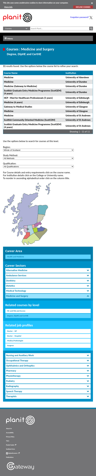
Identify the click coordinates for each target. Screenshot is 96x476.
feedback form (10, 449)
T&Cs (7, 441)
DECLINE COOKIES (83, 7)
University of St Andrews (78, 115)
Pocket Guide (11, 445)
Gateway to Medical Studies (18, 106)
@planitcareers (13, 453)
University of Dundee (76, 81)
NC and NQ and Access (16, 311)
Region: (7, 147)
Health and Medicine (15, 256)
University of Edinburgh (77, 97)
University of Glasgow (77, 106)
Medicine (8, 77)
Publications (9, 457)
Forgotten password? (79, 17)
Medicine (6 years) (13, 102)
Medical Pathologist (15, 340)
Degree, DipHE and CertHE (17, 316)
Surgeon (10, 345)
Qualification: (9, 163)
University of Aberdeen (77, 77)
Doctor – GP (12, 331)
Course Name (11, 73)
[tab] (48, 270)
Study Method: (10, 155)
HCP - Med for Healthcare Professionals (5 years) (28, 97)
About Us (9, 429)
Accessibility (10, 433)
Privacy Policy (10, 437)
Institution (71, 73)
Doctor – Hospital (14, 336)
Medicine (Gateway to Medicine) (20, 86)
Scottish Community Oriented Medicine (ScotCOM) (29, 119)
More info (8, 7)
